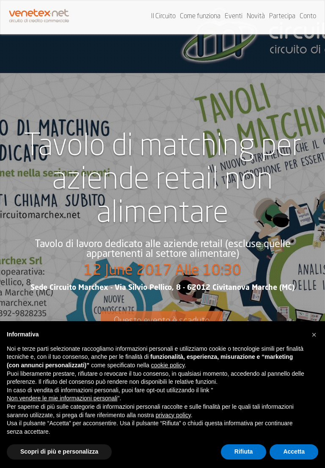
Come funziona (200, 16)
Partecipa (282, 16)
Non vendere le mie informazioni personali (62, 398)
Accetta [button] (294, 451)
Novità (256, 16)
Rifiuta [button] (243, 451)
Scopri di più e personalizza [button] (59, 451)
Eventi (233, 16)
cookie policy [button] (168, 365)
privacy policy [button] (173, 415)
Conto (308, 16)
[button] (314, 334)
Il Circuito (163, 16)
